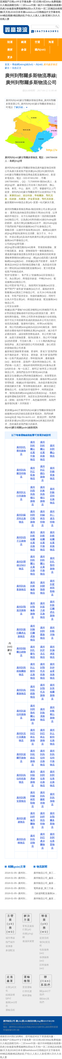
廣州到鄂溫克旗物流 (21, 610)
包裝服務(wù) (44, 951)
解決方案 (27, 917)
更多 (10, 57)
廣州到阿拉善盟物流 (52, 841)
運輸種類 (27, 979)
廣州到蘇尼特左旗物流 (21, 518)
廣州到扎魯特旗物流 (52, 565)
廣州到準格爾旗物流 (52, 692)
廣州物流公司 (46, 1024)
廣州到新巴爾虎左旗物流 (21, 633)
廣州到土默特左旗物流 (32, 671)
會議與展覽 (28, 941)
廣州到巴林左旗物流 (42, 737)
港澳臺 (9, 946)
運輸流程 (10, 1010)
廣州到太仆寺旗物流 (21, 496)
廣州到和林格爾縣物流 (21, 671)
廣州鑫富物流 (50, 64)
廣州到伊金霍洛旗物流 (52, 671)
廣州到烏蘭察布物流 (42, 799)
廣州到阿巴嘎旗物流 (32, 518)
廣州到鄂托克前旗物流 (42, 671)
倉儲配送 (10, 950)
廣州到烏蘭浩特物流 (21, 473)
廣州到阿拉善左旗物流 (52, 778)
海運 (51, 42)
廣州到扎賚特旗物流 (21, 450)
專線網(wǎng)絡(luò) (22, 64)
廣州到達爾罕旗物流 (21, 757)
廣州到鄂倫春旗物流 (32, 610)
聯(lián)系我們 (46, 981)
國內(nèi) (40, 49)
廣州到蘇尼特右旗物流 (52, 495)
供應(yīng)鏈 (27, 935)
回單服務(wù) (44, 967)
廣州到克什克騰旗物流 (21, 737)
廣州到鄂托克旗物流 (42, 692)
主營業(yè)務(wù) (11, 923)
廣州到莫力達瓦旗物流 (42, 610)
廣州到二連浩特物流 (52, 518)
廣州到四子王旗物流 (21, 541)
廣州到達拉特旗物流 (21, 714)
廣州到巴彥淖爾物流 (42, 841)
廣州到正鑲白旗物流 (42, 473)
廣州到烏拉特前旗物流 (21, 778)
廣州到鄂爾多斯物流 (52, 820)
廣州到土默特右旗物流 (52, 737)
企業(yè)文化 (11, 989)
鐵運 (23, 42)
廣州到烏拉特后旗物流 (42, 757)
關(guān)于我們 (45, 993)
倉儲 (23, 49)
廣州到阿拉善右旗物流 (42, 778)
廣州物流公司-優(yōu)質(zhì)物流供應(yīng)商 (23, 1021)
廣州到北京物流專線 (30, 1024)
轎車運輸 (27, 995)
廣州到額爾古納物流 (21, 652)
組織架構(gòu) (10, 996)
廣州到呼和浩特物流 (42, 820)
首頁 (7, 64)
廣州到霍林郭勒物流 (52, 587)
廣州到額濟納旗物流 (32, 778)
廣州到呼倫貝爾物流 (32, 820)
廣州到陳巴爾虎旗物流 (32, 633)
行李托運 (27, 991)
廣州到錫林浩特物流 (42, 518)
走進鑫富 (10, 979)
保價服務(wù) (44, 959)
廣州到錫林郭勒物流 (32, 799)
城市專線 (10, 938)
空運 (37, 42)
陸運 (10, 42)
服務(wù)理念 (11, 1004)
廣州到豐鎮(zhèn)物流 (21, 565)
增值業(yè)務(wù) (45, 923)
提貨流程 (44, 938)
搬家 (10, 49)
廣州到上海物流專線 (12, 1024)
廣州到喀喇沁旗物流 (52, 714)
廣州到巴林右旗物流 (32, 737)
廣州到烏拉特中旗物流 (52, 757)
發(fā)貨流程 (45, 944)
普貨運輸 (27, 987)
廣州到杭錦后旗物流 (32, 757)
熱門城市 (10, 942)
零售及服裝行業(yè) (28, 928)
